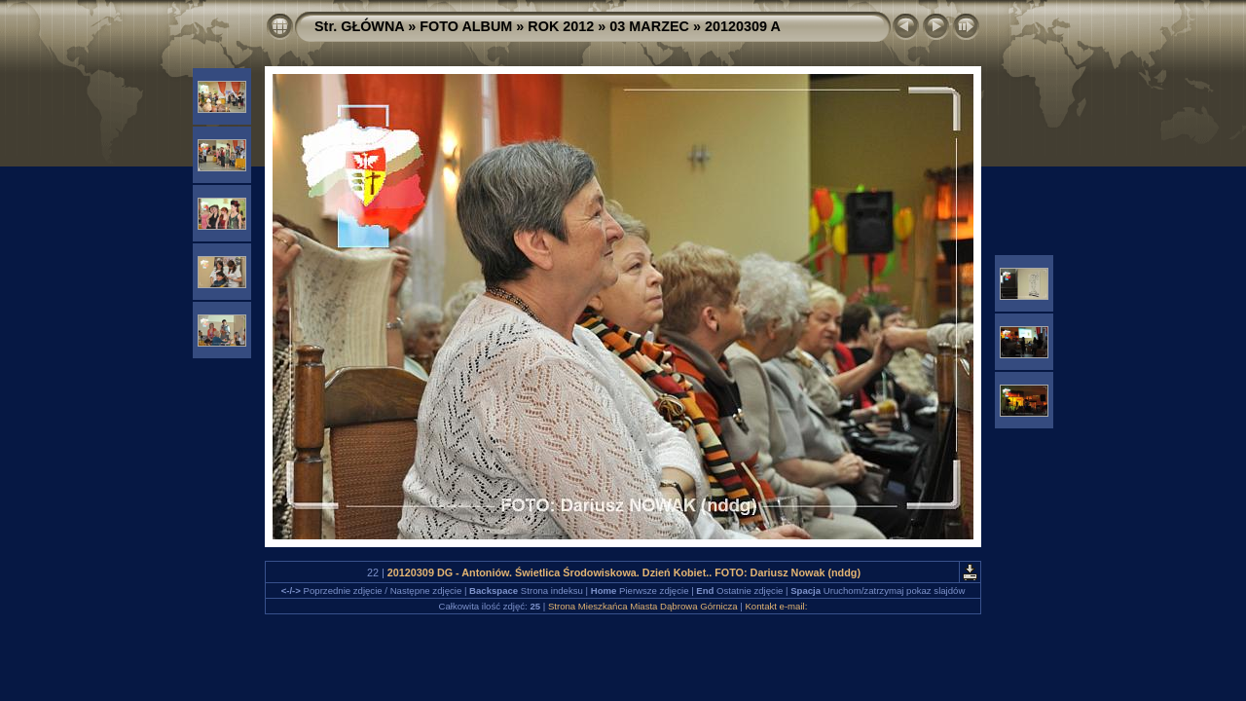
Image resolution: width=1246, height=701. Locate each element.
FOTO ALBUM (466, 26)
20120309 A (743, 26)
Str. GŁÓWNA (359, 26)
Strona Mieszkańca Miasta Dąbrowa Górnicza (643, 606)
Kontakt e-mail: (776, 606)
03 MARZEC (649, 26)
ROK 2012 (561, 26)
